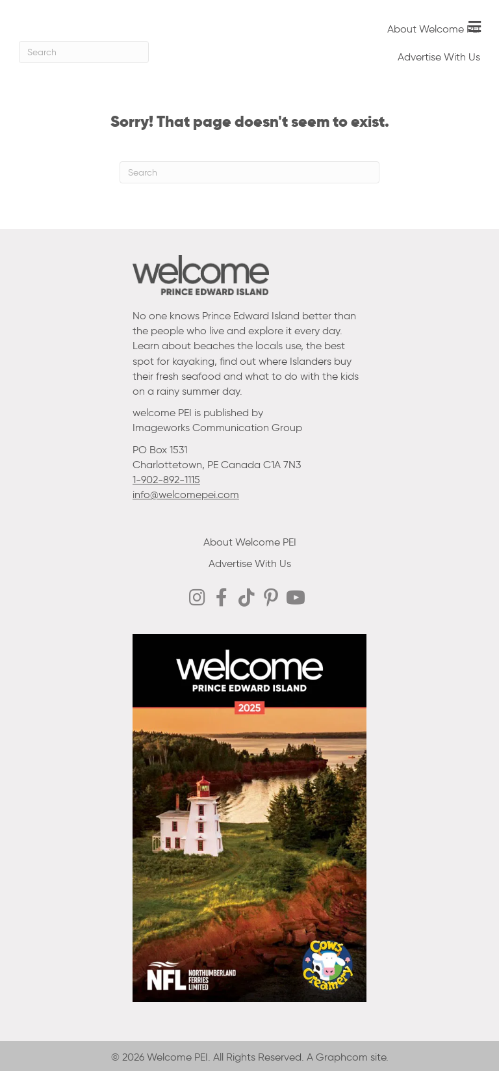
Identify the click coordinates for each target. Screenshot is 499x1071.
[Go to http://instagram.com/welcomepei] (197, 598)
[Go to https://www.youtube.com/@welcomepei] (296, 598)
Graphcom (342, 1057)
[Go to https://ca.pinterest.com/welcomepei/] (271, 598)
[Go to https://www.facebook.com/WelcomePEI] (221, 598)
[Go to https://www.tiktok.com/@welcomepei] (246, 598)
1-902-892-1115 (166, 479)
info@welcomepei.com (186, 494)
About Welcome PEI (433, 29)
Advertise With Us (439, 57)
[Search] (84, 52)
